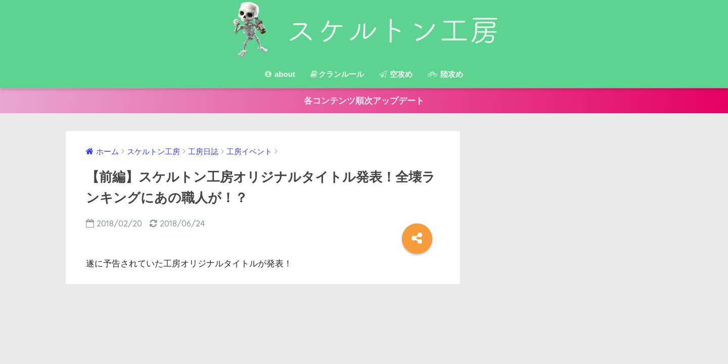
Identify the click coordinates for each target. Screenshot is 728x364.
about (280, 74)
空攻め (396, 74)
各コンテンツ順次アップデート (364, 101)
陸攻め (445, 74)
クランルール (337, 74)
